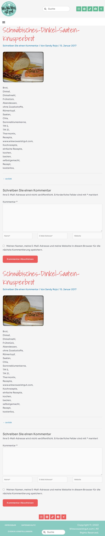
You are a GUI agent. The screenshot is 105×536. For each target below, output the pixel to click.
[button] (3, 22)
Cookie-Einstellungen (20, 531)
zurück (7, 179)
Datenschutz (28, 525)
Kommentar (10, 201)
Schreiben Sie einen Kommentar (21, 45)
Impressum (10, 525)
